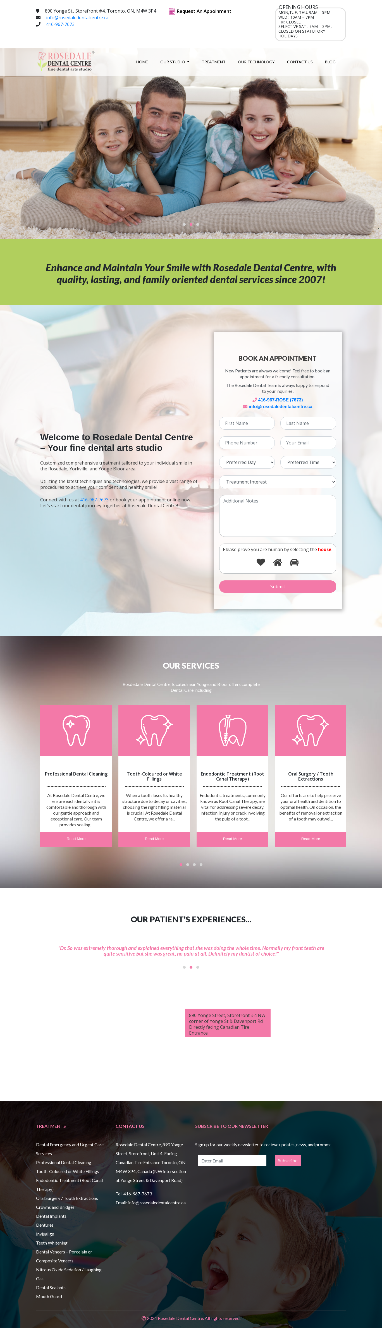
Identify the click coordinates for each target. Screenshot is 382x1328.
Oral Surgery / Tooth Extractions (67, 1198)
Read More (76, 839)
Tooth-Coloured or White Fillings (67, 1171)
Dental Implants (51, 1216)
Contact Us (300, 61)
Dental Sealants (51, 1287)
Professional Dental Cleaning (63, 1162)
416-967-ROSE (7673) (280, 400)
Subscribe (287, 1160)
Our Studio (173, 61)
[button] (184, 224)
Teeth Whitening (52, 1242)
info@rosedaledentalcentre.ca (77, 18)
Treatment (214, 61)
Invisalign (45, 1233)
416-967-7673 (60, 24)
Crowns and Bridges (55, 1207)
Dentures (45, 1224)
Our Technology (256, 61)
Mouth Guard (49, 1296)
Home (142, 61)
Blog (330, 61)
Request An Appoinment (200, 11)
